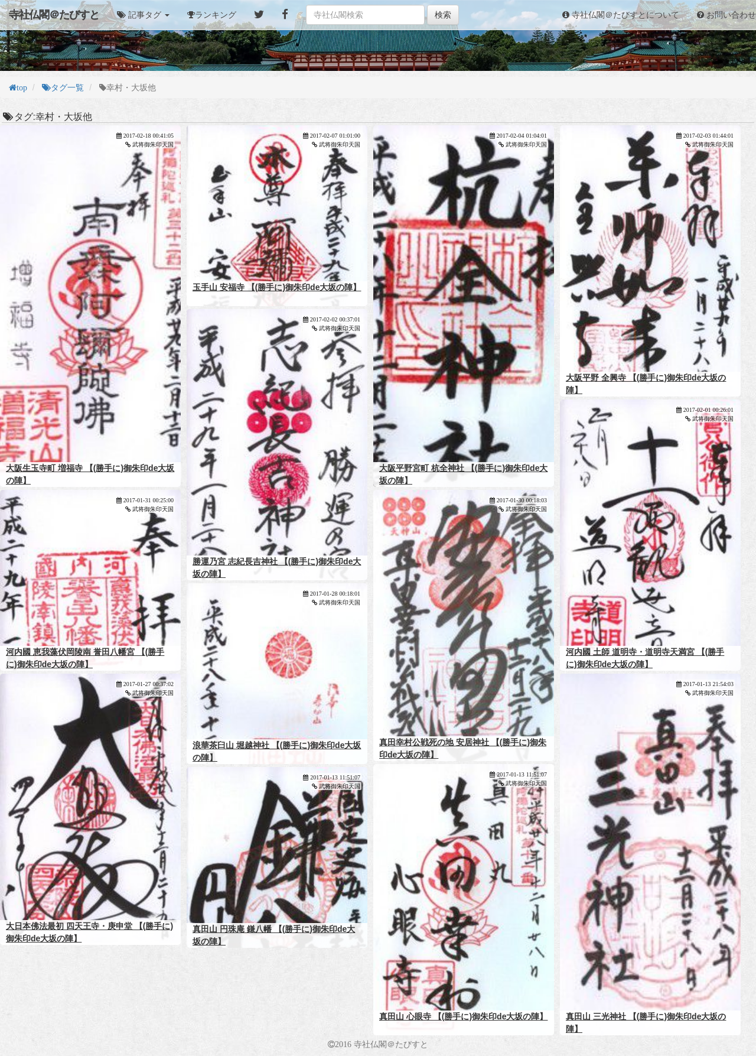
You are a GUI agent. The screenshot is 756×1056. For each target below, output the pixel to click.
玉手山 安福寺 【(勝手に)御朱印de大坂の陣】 (277, 287)
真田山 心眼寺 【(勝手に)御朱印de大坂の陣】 (463, 1016)
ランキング (215, 15)
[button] (143, 15)
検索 (443, 15)
